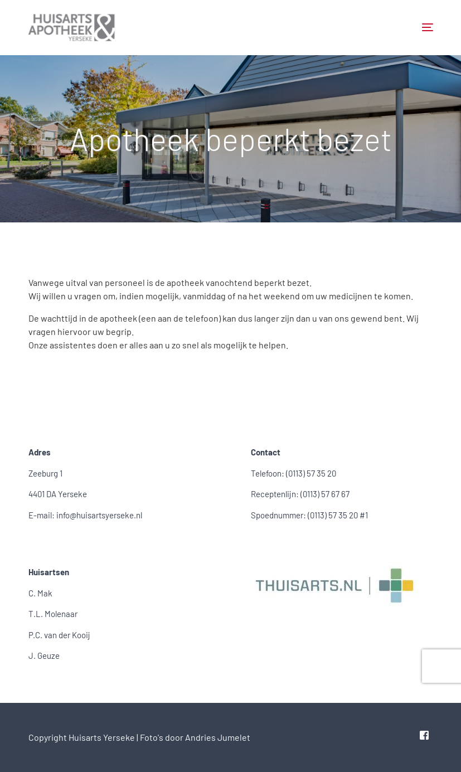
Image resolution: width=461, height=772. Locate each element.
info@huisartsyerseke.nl (99, 515)
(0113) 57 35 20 (311, 473)
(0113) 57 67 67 (325, 494)
